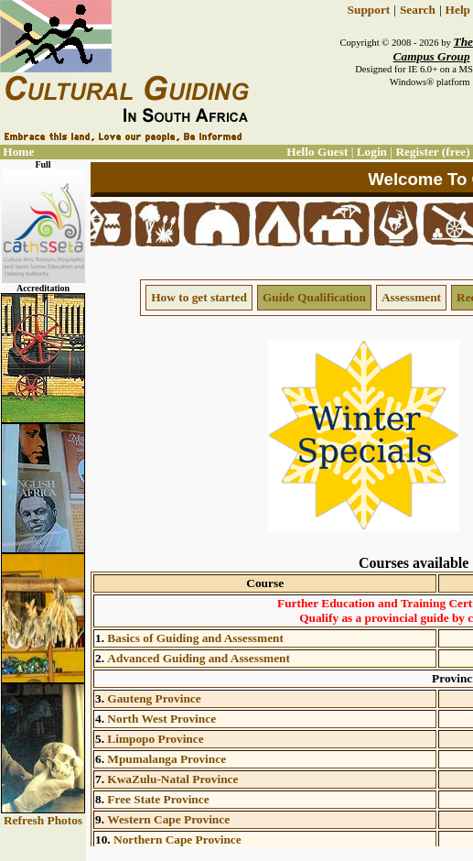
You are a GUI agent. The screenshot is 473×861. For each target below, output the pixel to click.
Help (458, 9)
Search (417, 9)
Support (369, 9)
